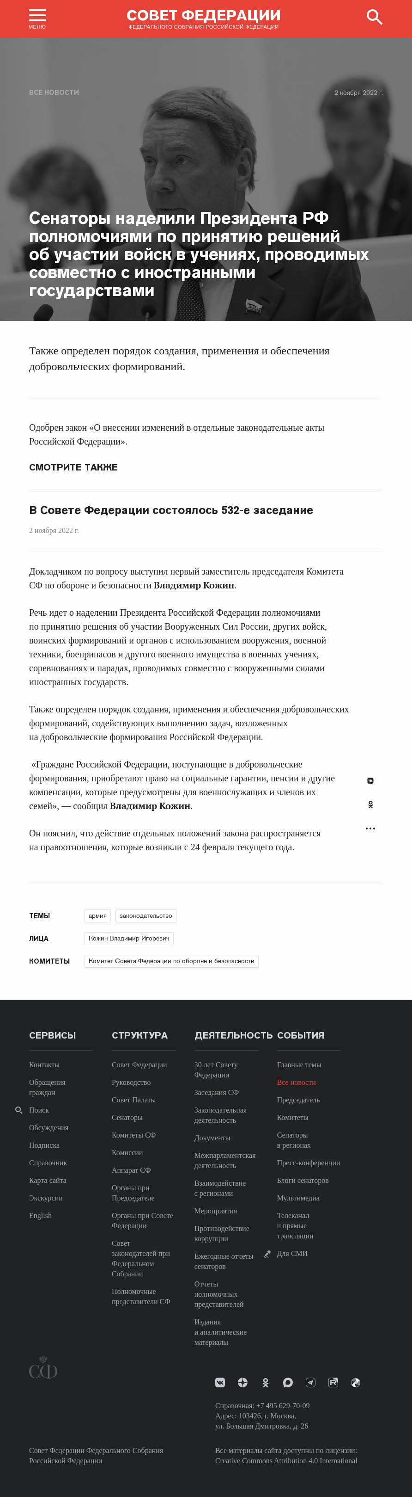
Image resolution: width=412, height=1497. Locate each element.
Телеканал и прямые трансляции (295, 1226)
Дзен (243, 1382)
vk (220, 1382)
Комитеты (293, 1117)
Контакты (44, 1065)
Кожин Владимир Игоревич (129, 938)
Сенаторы (127, 1117)
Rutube (333, 1382)
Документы (212, 1138)
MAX (288, 1382)
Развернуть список (370, 828)
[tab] (370, 809)
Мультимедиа (298, 1198)
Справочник (48, 1163)
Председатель (298, 1100)
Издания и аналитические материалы (220, 1332)
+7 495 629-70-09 (283, 1406)
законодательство (146, 915)
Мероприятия (215, 1211)
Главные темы (299, 1065)
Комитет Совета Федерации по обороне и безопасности (171, 961)
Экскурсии (46, 1198)
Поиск (39, 1110)
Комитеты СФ (134, 1135)
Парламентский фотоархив (355, 1382)
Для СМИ (292, 1253)
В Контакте (370, 781)
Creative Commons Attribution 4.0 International (286, 1461)
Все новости (54, 92)
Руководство (131, 1082)
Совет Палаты (134, 1100)
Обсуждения (48, 1128)
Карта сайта (48, 1180)
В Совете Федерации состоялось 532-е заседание (171, 510)
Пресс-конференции (308, 1163)
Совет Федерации (139, 1065)
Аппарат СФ (131, 1170)
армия (98, 915)
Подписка (44, 1145)
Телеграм (310, 1382)
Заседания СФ (216, 1092)
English (40, 1215)
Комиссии (127, 1153)
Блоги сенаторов (303, 1180)
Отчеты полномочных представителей (219, 1294)
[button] (37, 19)
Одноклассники (371, 804)
